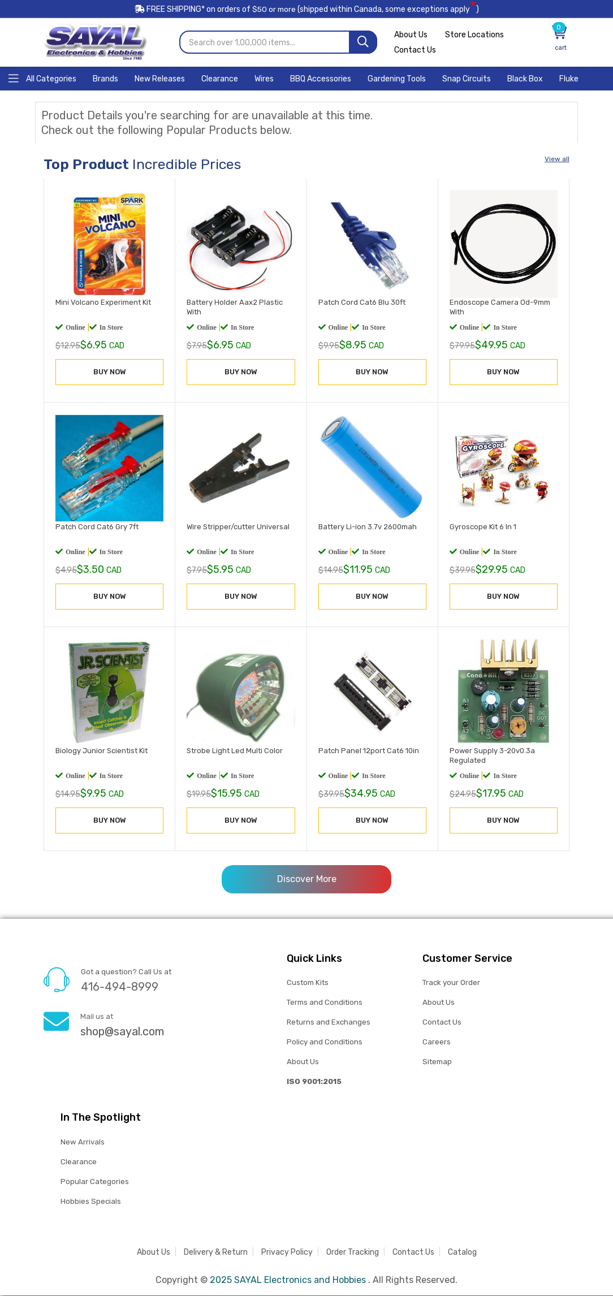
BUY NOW (109, 372)
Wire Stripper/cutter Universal (238, 526)
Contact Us (415, 50)
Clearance (79, 1162)
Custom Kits (307, 983)
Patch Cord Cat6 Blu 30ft (361, 303)
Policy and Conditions (324, 1042)
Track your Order (451, 983)
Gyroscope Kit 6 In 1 (483, 526)
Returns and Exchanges (328, 1022)
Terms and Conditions (324, 1003)
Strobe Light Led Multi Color (235, 751)
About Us (411, 35)
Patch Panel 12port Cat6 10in (368, 751)
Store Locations (476, 35)
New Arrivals (82, 1142)
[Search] (363, 42)
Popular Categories (95, 1182)
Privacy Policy (287, 1253)
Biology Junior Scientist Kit (101, 751)
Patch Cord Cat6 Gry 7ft (97, 526)
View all (557, 159)
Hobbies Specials (90, 1202)
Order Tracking (352, 1253)
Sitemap (436, 1062)
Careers (436, 1042)
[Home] (42, 78)
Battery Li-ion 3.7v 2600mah (367, 526)
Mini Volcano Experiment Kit (103, 303)
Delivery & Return (216, 1253)
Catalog (462, 1253)
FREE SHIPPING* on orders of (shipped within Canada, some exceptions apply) (306, 10)
